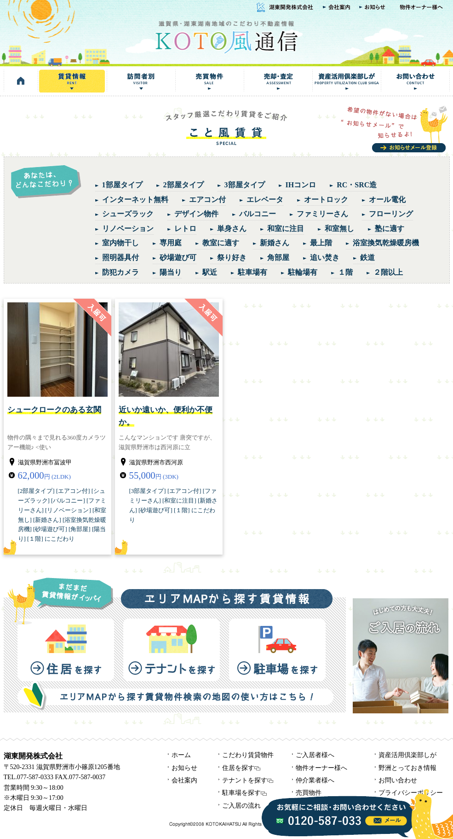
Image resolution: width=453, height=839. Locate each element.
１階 (35, 538)
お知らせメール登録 (395, 128)
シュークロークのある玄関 (54, 409)
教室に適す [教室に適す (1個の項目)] (220, 243)
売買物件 (209, 81)
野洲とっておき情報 (407, 767)
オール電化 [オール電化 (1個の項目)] (387, 199)
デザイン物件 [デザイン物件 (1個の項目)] (196, 214)
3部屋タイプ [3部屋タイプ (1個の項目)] (244, 185)
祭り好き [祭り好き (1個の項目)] (232, 257)
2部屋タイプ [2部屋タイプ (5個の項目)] (183, 185)
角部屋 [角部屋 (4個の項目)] (278, 257)
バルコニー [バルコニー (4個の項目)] (257, 214)
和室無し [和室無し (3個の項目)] (339, 228)
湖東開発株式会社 (284, 7)
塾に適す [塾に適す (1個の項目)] (389, 228)
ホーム (181, 755)
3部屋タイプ (147, 490)
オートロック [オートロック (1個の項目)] (326, 199)
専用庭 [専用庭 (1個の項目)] (171, 243)
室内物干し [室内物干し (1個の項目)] (120, 243)
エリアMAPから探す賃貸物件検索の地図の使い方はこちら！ (175, 695)
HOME (21, 81)
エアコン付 (73, 490)
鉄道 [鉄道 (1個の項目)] (367, 257)
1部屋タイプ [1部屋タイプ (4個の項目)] (122, 185)
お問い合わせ (415, 81)
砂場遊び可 (50, 529)
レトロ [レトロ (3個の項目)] (185, 228)
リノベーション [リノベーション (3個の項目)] (128, 228)
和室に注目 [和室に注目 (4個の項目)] (285, 228)
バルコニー (68, 500)
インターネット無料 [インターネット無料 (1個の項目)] (135, 199)
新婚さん (47, 519)
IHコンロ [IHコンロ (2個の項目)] (301, 185)
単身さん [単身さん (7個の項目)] (232, 228)
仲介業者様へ (315, 780)
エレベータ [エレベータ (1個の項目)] (265, 199)
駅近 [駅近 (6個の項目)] (209, 272)
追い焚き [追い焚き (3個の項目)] (324, 257)
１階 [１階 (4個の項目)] (345, 272)
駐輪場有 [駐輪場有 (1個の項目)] (302, 272)
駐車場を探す (277, 650)
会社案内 (336, 7)
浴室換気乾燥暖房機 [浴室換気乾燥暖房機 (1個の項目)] (386, 243)
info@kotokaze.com (386, 821)
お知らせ (373, 7)
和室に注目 (179, 500)
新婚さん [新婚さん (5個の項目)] (274, 243)
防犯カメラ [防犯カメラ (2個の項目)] (120, 272)
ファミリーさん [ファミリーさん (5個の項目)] (322, 214)
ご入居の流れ (241, 805)
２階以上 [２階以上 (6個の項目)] (388, 272)
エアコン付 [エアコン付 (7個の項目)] (207, 199)
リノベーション (68, 510)
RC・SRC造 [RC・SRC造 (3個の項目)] (357, 185)
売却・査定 (278, 81)
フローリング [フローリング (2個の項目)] (391, 214)
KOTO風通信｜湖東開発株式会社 (226, 36)
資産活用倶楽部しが (346, 81)
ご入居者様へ (315, 755)
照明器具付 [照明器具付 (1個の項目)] (120, 257)
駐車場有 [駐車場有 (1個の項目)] (252, 272)
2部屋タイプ (36, 490)
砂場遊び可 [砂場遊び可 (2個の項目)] (178, 257)
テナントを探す (171, 650)
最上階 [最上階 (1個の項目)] (321, 243)
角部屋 (79, 529)
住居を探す (65, 650)
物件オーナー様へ (422, 7)
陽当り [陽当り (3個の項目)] (171, 272)
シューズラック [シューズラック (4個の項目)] (128, 214)
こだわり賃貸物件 (248, 755)
